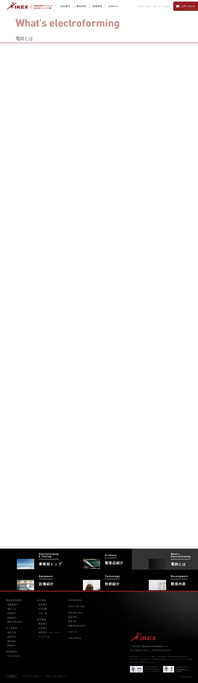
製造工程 (11, 632)
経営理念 (42, 605)
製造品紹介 (13, 605)
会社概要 (42, 609)
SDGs (148, 6)
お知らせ (113, 6)
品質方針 (72, 617)
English (166, 6)
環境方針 (72, 621)
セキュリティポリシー (56, 676)
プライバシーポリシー (32, 676)
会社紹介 (42, 628)
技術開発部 (11, 651)
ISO (155, 6)
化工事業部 (11, 628)
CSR (141, 6)
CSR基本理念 (75, 600)
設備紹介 (11, 613)
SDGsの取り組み (76, 606)
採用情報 (97, 6)
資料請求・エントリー (49, 632)
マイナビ (43, 637)
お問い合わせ (74, 638)
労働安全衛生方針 (77, 625)
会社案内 (65, 6)
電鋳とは (11, 609)
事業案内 (42, 624)
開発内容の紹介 (15, 622)
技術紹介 (11, 618)
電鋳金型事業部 (14, 600)
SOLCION (13, 656)
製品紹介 (11, 641)
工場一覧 (42, 613)
